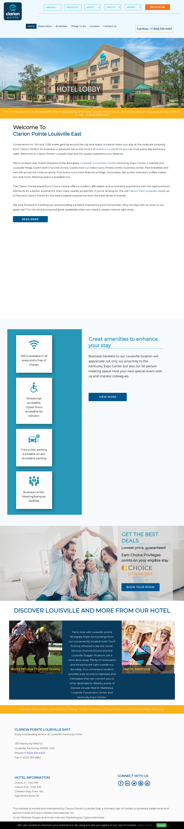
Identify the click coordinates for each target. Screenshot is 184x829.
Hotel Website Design (27, 817)
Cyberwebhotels (93, 817)
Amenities (61, 26)
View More (107, 396)
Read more (30, 219)
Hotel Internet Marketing (63, 817)
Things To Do (78, 26)
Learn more (144, 825)
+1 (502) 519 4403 (34, 752)
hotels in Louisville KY (109, 149)
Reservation (45, 26)
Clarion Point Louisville (143, 191)
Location (95, 26)
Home (31, 26)
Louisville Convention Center (98, 163)
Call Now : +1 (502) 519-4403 (154, 28)
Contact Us (109, 26)
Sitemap (158, 709)
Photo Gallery (113, 709)
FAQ (146, 709)
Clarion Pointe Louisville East (47, 134)
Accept (161, 825)
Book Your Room (140, 587)
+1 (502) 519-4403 (97, 115)
